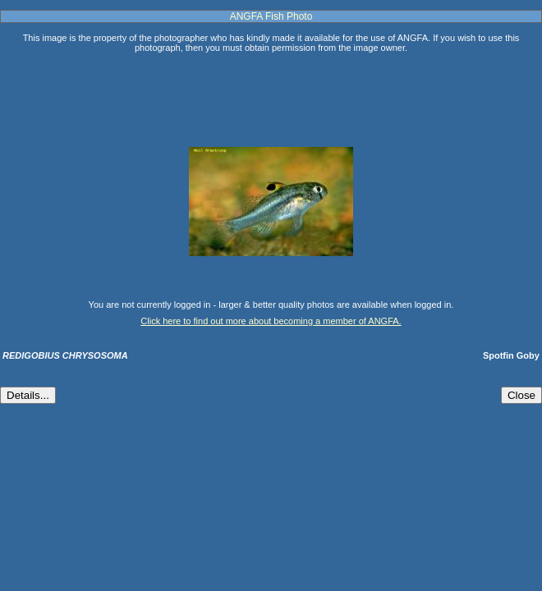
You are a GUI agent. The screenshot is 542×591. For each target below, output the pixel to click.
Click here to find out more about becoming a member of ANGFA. (270, 321)
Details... (28, 395)
